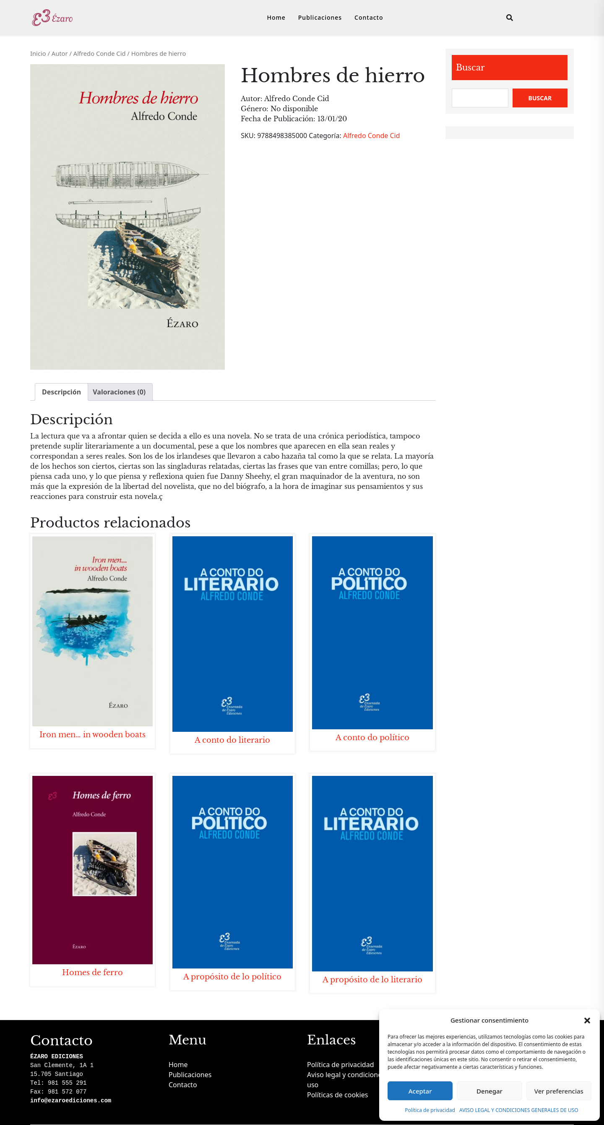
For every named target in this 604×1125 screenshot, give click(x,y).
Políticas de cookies (337, 1094)
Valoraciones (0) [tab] (119, 392)
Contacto (368, 17)
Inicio (38, 53)
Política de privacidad (430, 1110)
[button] (587, 1020)
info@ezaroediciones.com (70, 1100)
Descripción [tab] (61, 392)
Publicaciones (320, 17)
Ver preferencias (558, 1091)
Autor (60, 53)
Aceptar (420, 1091)
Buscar (470, 68)
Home (276, 17)
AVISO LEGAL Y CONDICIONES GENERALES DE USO (518, 1110)
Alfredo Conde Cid (99, 53)
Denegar (489, 1091)
